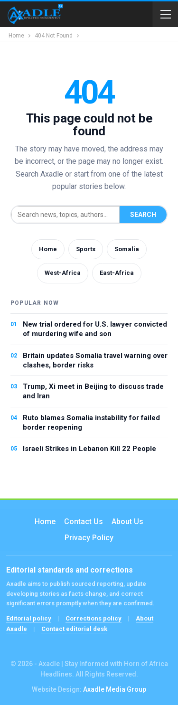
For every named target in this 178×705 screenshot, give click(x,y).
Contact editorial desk (74, 628)
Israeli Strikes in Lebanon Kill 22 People (89, 448)
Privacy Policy (89, 537)
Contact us (83, 521)
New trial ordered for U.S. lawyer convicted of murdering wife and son (95, 329)
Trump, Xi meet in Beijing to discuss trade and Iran (93, 391)
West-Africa (63, 272)
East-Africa (117, 272)
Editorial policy (28, 618)
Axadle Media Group (114, 689)
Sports (85, 249)
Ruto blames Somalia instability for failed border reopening (91, 423)
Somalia (126, 249)
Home (48, 249)
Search (143, 214)
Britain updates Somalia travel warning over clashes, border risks (95, 360)
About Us (127, 521)
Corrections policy (94, 618)
